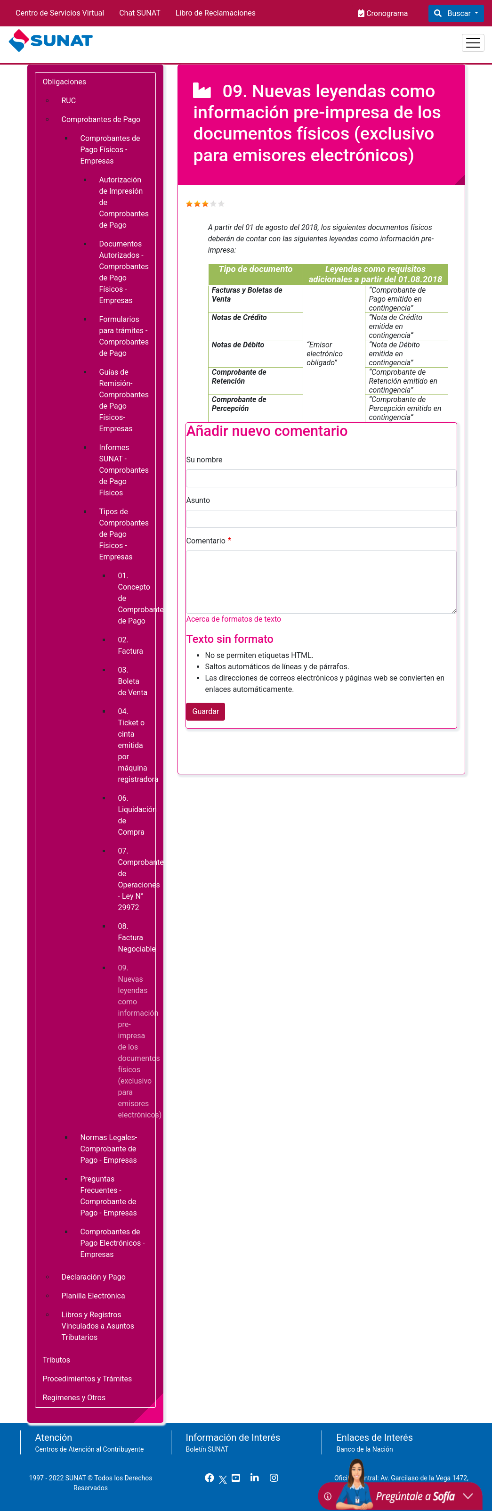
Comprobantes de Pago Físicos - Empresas (110, 149)
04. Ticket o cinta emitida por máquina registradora (137, 745)
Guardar (205, 711)
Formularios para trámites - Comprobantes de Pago (124, 336)
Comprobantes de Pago (101, 119)
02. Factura (131, 645)
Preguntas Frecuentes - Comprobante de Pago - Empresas (109, 1195)
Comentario (205, 540)
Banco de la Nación (365, 1449)
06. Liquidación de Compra (137, 815)
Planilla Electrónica (93, 1295)
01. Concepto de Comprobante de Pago (137, 598)
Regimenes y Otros (74, 1397)
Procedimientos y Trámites (87, 1378)
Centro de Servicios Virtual (60, 12)
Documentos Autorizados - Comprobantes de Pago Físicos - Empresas (124, 272)
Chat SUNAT (140, 12)
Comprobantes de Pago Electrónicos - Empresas (113, 1243)
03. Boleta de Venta (133, 681)
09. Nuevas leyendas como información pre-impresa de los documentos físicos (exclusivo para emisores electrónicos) (137, 1041)
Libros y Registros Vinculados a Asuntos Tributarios (98, 1326)
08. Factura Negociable (137, 937)
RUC (69, 100)
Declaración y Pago (94, 1277)
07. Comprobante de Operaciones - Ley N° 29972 (137, 879)
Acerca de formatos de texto (233, 619)
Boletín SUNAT (207, 1449)
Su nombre (204, 459)
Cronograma (386, 13)
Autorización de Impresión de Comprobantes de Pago (124, 202)
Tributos (57, 1359)
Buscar (458, 13)
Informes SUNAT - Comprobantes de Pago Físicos (124, 470)
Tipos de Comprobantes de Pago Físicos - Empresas (124, 534)
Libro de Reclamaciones (216, 12)
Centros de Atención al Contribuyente (89, 1449)
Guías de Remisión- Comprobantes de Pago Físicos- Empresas (124, 400)
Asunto (198, 500)
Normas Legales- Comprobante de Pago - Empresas (109, 1149)
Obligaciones (64, 81)
